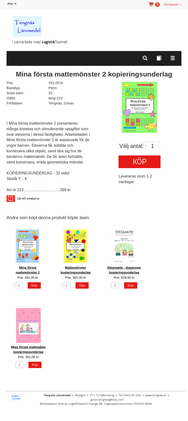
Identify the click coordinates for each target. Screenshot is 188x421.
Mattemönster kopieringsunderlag (75, 270)
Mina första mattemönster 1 (28, 270)
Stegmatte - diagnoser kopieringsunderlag (124, 270)
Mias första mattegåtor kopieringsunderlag (28, 349)
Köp (139, 161)
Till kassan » (172, 4)
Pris (12, 4)
